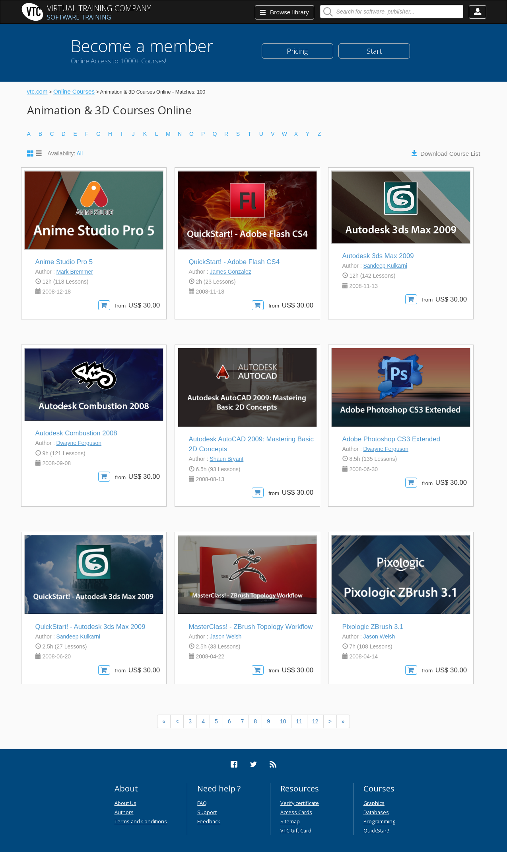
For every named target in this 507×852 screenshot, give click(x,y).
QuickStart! (376, 830)
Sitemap (290, 821)
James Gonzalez (230, 271)
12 (315, 721)
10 (283, 721)
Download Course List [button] (450, 153)
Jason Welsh (225, 636)
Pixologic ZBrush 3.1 (373, 627)
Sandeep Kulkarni (385, 265)
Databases (376, 812)
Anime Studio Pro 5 (64, 262)
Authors (124, 812)
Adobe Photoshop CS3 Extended (391, 439)
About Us (125, 803)
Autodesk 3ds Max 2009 (378, 256)
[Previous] (164, 721)
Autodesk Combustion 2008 (76, 433)
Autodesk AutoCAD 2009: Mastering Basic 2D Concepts (251, 444)
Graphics (374, 803)
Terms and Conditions (141, 821)
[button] (477, 12)
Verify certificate (299, 803)
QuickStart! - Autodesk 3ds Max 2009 (90, 627)
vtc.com (37, 91)
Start (374, 51)
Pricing (297, 51)
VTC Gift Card (295, 830)
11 (299, 721)
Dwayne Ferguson (78, 443)
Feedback (208, 821)
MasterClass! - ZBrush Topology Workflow (251, 627)
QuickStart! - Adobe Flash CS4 (234, 262)
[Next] (330, 721)
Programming (379, 821)
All (80, 153)
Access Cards (296, 812)
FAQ (202, 803)
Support (207, 812)
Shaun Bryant (226, 459)
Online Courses (74, 91)
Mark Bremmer (74, 271)
